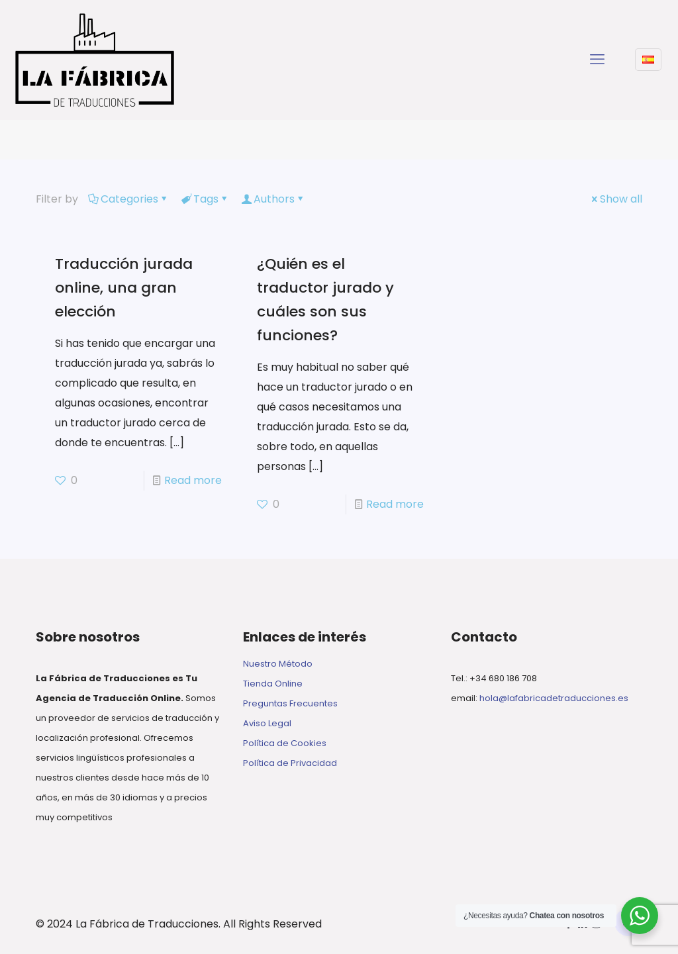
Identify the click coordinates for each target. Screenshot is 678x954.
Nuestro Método (278, 663)
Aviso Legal (267, 723)
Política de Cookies (284, 743)
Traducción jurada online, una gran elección (124, 288)
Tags (205, 199)
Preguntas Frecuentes (290, 703)
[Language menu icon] (648, 59)
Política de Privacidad (290, 763)
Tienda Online (273, 683)
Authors (273, 199)
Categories (128, 199)
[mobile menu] (597, 59)
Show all (615, 199)
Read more (193, 480)
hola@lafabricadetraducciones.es (553, 698)
